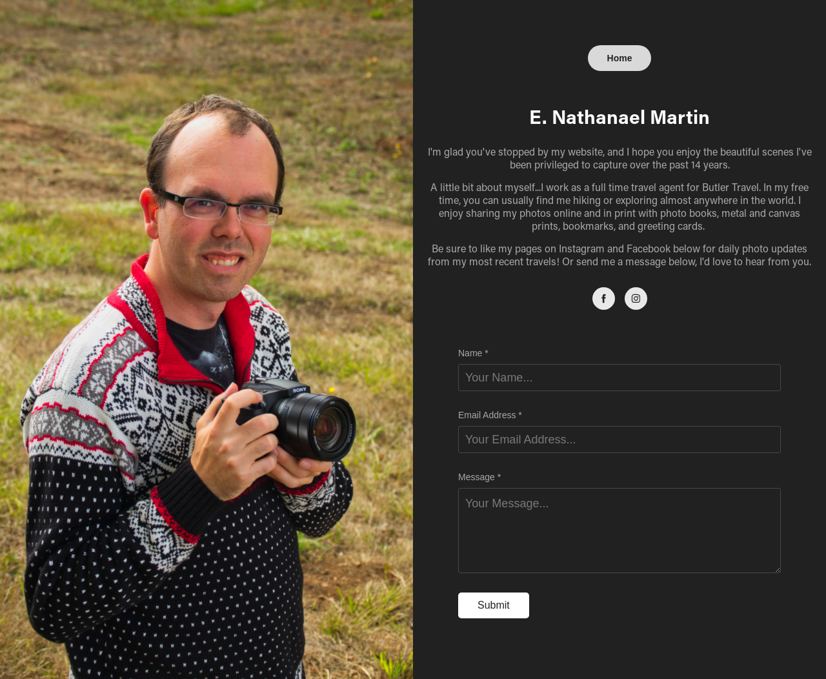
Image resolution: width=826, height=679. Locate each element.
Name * (473, 353)
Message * (479, 476)
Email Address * (490, 415)
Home (619, 58)
